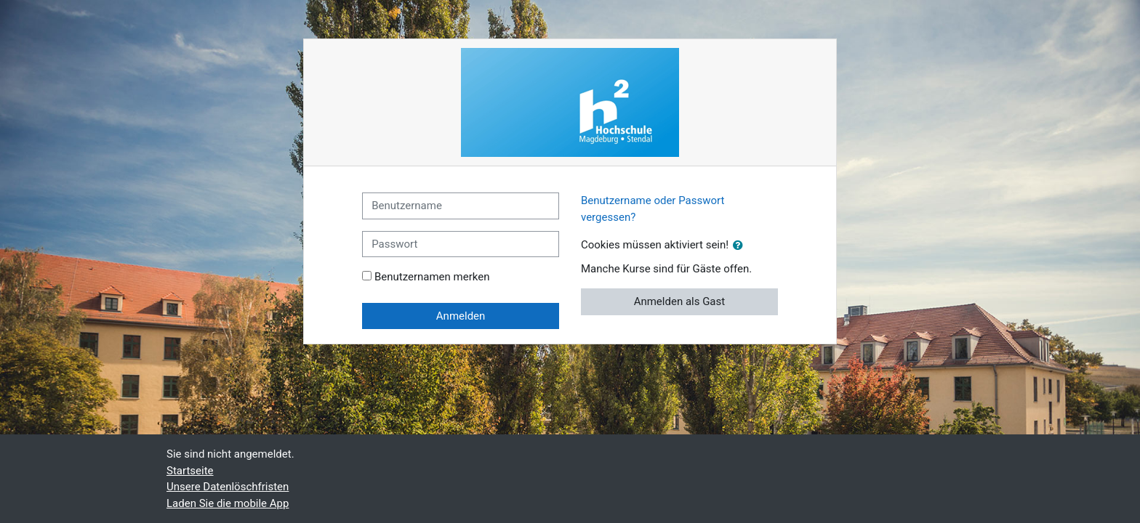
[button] (740, 246)
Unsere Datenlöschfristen (227, 486)
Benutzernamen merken (432, 276)
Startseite (190, 470)
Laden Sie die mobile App (227, 503)
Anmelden (461, 316)
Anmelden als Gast (680, 301)
